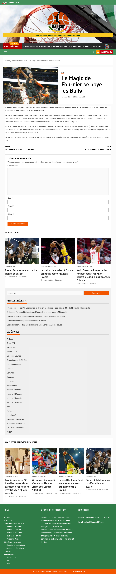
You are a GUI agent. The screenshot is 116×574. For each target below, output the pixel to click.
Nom (10, 198)
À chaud (10, 339)
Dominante (8, 266)
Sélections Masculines (16, 424)
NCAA (9, 411)
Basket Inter (11, 347)
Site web (11, 214)
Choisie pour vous (47, 266)
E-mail (11, 206)
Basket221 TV (12, 352)
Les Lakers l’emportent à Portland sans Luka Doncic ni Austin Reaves (57, 273)
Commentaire (13, 166)
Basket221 (67, 97)
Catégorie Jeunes (14, 356)
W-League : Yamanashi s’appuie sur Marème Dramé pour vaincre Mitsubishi (37, 312)
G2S (84, 571)
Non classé (11, 415)
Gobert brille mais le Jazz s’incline (31, 148)
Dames (10, 369)
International (12, 385)
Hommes (10, 381)
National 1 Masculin (14, 394)
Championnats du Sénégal (17, 360)
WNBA (9, 432)
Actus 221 (11, 343)
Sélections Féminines (15, 419)
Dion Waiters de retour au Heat (84, 148)
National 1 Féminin (14, 390)
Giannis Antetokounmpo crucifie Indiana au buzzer (26, 321)
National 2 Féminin (14, 398)
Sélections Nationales (15, 428)
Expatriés (10, 377)
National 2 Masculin (14, 402)
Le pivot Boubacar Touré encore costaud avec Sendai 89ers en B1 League (36, 316)
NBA (62, 72)
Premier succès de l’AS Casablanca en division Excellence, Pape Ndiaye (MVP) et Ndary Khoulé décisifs (62, 46)
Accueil (7, 517)
